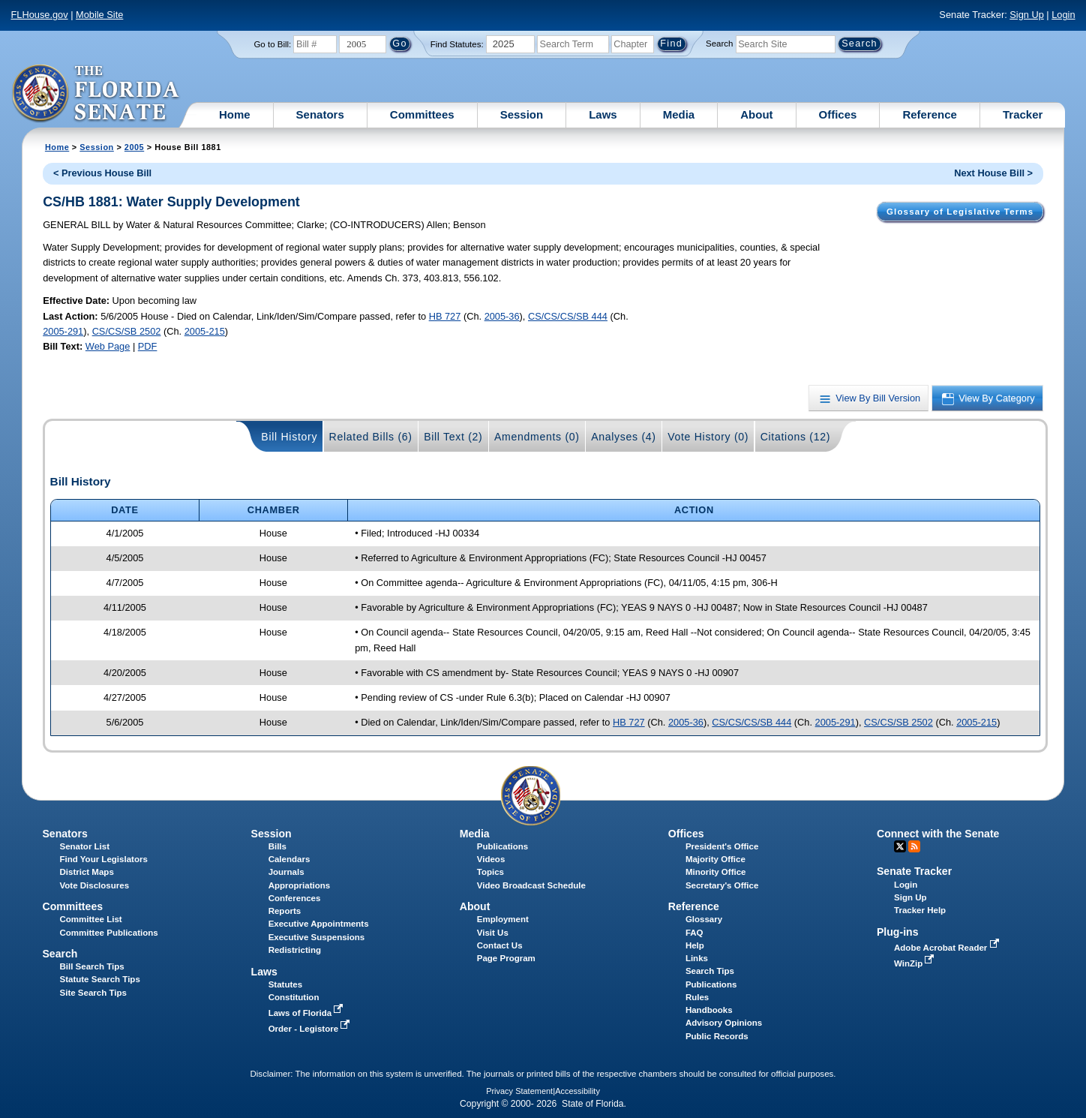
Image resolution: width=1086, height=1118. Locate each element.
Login (1063, 14)
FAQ (695, 932)
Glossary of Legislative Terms (960, 211)
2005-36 (502, 316)
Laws (603, 114)
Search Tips (710, 970)
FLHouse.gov (39, 14)
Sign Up (1027, 14)
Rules (697, 997)
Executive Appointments (318, 923)
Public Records (717, 1036)
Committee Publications (109, 932)
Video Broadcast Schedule (531, 885)
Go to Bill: (272, 44)
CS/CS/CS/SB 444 (568, 316)
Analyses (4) (623, 437)
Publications (502, 846)
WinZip (915, 963)
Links (697, 958)
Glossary (704, 919)
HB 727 (445, 316)
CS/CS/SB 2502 (126, 331)
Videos (491, 859)
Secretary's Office (722, 885)
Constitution (294, 997)
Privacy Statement (519, 1090)
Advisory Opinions (724, 1022)
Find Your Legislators (104, 859)
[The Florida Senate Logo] (96, 94)
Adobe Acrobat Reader (948, 947)
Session (522, 114)
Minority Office (716, 871)
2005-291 (63, 331)
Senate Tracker (914, 871)
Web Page (108, 346)
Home (234, 114)
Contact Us (500, 945)
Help (695, 945)
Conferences (294, 898)
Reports (285, 910)
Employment (503, 919)
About (756, 114)
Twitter (900, 846)
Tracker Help (920, 910)
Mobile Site (99, 14)
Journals (286, 871)
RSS (914, 846)
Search (719, 43)
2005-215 (204, 331)
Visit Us (492, 932)
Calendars (289, 859)
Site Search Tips (93, 992)
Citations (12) (795, 437)
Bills (277, 846)
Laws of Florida (307, 1012)
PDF (148, 346)
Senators (320, 114)
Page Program (506, 958)
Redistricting (294, 949)
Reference (929, 114)
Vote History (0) (708, 437)
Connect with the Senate (938, 834)
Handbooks (709, 1009)
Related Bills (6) (370, 437)
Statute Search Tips (100, 979)
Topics (490, 871)
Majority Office (716, 859)
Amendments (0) (537, 437)
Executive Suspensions (316, 937)
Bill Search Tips (92, 966)
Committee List (91, 919)
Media (679, 114)
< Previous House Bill (102, 173)
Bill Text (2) (453, 437)
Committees (422, 114)
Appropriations (299, 885)
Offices (838, 114)
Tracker (1022, 114)
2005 (134, 147)
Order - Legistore (310, 1028)
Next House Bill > (993, 173)
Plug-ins (898, 932)
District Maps (87, 871)
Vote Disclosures (95, 885)
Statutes (285, 984)
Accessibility (577, 1090)
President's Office (722, 846)
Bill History (289, 437)
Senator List (85, 846)
